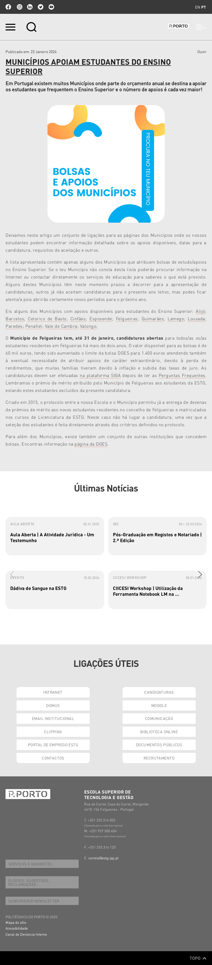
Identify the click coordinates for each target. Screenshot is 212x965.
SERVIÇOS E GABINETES (30, 863)
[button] (200, 575)
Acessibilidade (17, 928)
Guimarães (153, 318)
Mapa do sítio (16, 922)
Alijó (200, 311)
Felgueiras (127, 318)
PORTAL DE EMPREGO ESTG (53, 744)
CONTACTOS (53, 757)
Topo (198, 958)
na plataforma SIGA (100, 375)
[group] (55, 536)
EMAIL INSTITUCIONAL (53, 718)
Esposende (100, 318)
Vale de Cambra (61, 326)
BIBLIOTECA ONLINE (159, 731)
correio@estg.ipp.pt (103, 857)
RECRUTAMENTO (159, 757)
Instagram (19, 7)
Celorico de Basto (47, 318)
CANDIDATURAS (159, 692)
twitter (40, 7)
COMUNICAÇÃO (159, 718)
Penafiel (33, 326)
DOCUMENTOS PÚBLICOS (159, 744)
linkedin (30, 7)
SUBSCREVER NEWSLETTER (33, 900)
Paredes (14, 326)
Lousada (196, 318)
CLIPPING (53, 731)
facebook (8, 7)
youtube (51, 7)
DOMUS (53, 705)
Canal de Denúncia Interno (26, 934)
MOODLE (159, 705)
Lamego (176, 318)
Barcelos (15, 318)
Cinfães (78, 318)
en (197, 6)
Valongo (88, 326)
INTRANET (52, 692)
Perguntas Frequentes (182, 375)
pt (203, 6)
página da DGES (91, 444)
